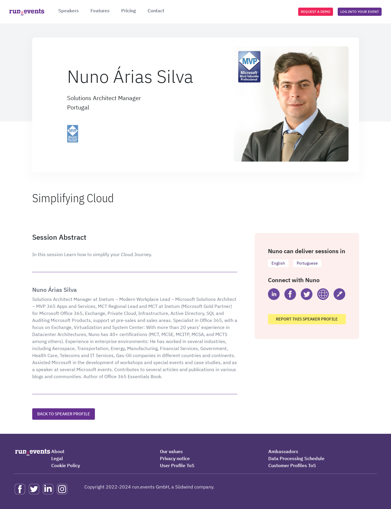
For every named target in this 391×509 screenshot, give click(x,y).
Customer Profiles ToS (292, 465)
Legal (57, 458)
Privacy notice (175, 458)
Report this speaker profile (307, 319)
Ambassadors (283, 451)
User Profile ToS (177, 465)
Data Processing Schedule (296, 458)
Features (100, 10)
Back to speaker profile (63, 414)
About (57, 451)
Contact (156, 10)
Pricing (128, 10)
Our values (171, 451)
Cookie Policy (65, 465)
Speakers (68, 10)
